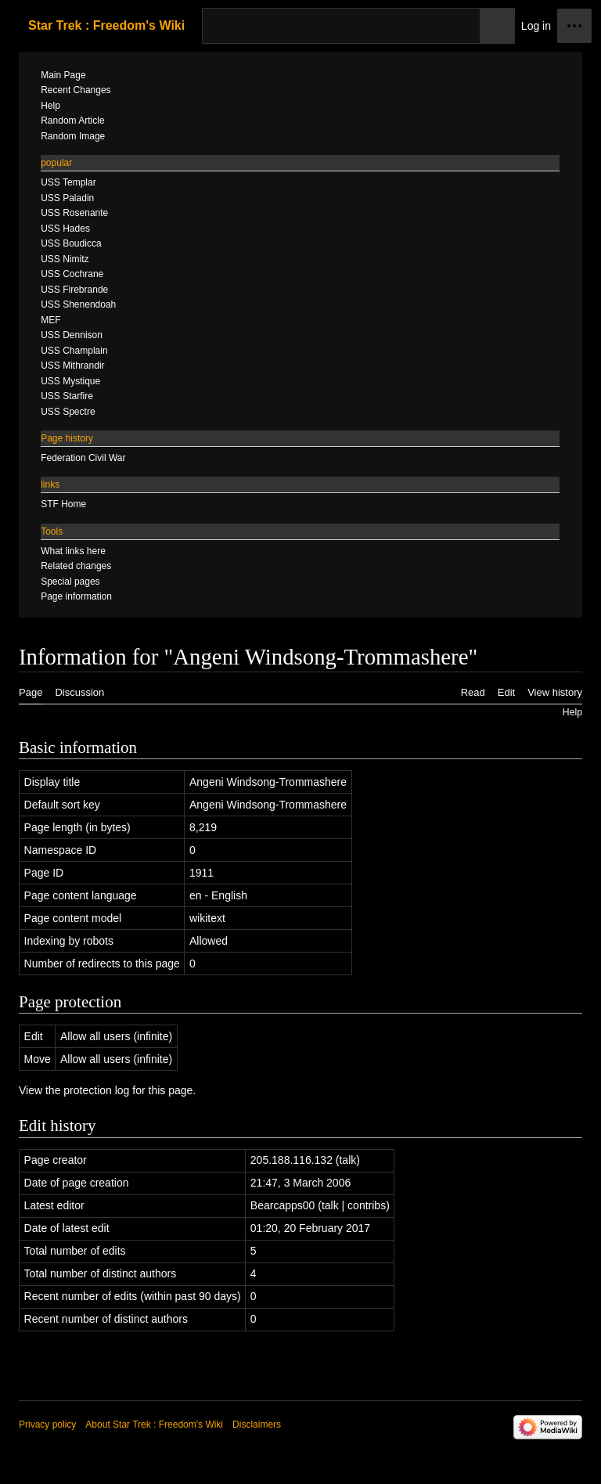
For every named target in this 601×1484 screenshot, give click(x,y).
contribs (366, 1205)
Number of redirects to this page (102, 963)
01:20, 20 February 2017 (310, 1228)
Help (572, 712)
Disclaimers (256, 1424)
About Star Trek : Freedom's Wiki (154, 1424)
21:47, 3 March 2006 (300, 1182)
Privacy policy (47, 1424)
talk (347, 1160)
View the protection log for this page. (107, 1090)
